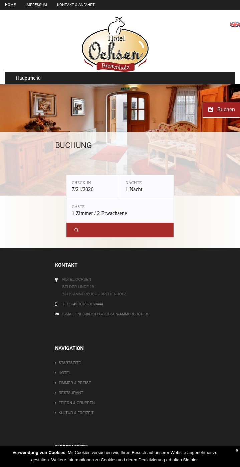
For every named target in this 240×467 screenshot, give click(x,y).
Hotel (65, 373)
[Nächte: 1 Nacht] (147, 187)
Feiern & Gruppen (77, 403)
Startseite (70, 363)
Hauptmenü (25, 78)
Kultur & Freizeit (76, 413)
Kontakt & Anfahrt (76, 5)
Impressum (36, 5)
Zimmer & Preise (75, 383)
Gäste (78, 206)
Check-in (81, 182)
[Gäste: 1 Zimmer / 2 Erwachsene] (120, 211)
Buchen (226, 109)
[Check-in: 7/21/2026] (93, 187)
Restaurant (71, 393)
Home (10, 5)
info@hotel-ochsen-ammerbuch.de (113, 314)
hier (194, 459)
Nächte (134, 182)
